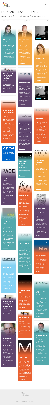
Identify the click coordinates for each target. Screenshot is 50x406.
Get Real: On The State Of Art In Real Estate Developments (8, 304)
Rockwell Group (24, 124)
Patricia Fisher (40, 58)
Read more (5, 63)
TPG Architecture (24, 82)
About (17, 398)
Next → (28, 386)
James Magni (7, 338)
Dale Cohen (6, 40)
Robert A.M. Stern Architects (41, 161)
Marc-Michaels (40, 208)
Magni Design (23, 357)
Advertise (27, 398)
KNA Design (6, 222)
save (13, 27)
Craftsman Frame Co (24, 291)
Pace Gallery (6, 179)
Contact (22, 398)
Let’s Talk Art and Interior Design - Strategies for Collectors (8, 76)
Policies (32, 398)
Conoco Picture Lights (40, 292)
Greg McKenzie (24, 40)
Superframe (39, 118)
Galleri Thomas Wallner (7, 268)
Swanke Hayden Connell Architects (8, 111)
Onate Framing (24, 195)
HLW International (41, 255)
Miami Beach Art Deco (24, 318)
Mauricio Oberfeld (41, 335)
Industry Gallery (24, 243)
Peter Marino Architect (23, 162)
